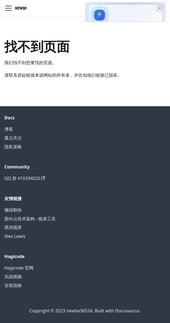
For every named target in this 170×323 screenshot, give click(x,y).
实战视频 (13, 277)
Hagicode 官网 (18, 268)
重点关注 (13, 138)
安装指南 (13, 285)
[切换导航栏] (8, 8)
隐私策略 (13, 147)
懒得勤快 (13, 210)
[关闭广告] (159, 8)
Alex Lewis (14, 236)
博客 (8, 129)
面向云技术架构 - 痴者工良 (30, 219)
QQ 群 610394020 (24, 178)
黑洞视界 (13, 227)
